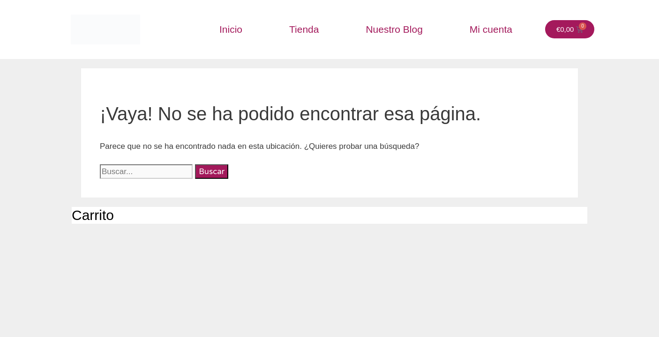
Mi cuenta (491, 29)
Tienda (304, 29)
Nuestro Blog (394, 29)
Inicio (230, 29)
